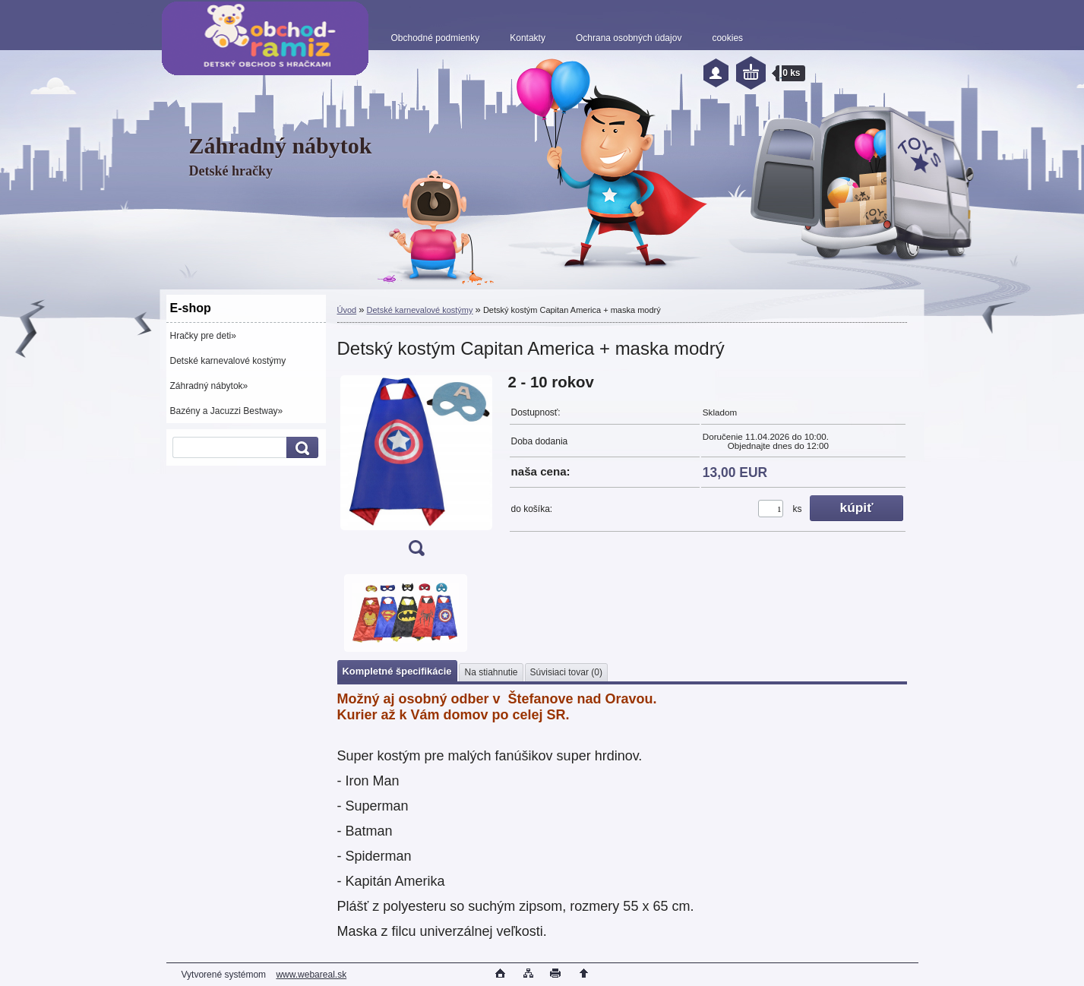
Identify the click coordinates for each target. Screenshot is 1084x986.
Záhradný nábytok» (209, 386)
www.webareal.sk (311, 974)
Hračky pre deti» (203, 335)
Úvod (347, 309)
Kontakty (527, 38)
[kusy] (770, 508)
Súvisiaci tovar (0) (566, 672)
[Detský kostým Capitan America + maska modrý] (416, 470)
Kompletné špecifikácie (397, 671)
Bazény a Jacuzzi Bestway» (226, 411)
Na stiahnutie (490, 672)
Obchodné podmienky (435, 38)
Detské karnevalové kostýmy (228, 361)
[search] (300, 448)
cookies (727, 38)
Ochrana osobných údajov (628, 38)
